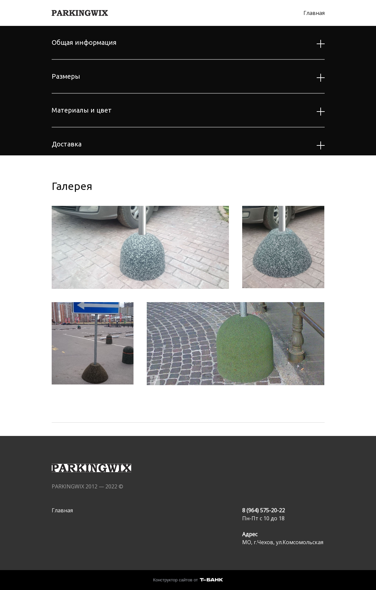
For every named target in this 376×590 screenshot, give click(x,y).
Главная (314, 13)
